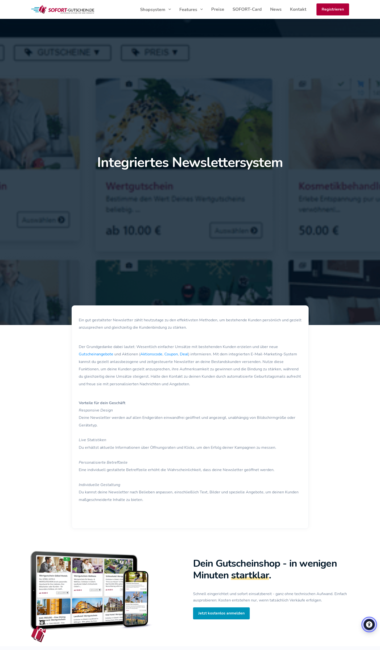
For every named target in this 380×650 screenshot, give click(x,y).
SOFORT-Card (247, 9)
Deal (184, 354)
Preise (217, 9)
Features (188, 9)
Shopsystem (153, 9)
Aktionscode (151, 354)
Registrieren (333, 9)
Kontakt (298, 9)
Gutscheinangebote (96, 354)
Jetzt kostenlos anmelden (221, 613)
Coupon (171, 354)
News (276, 9)
